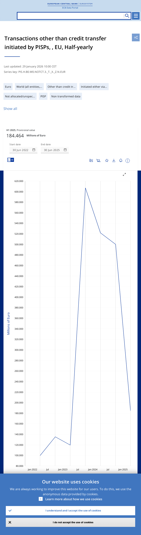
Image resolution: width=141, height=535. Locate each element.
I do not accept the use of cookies (73, 522)
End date (46, 144)
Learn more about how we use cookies (73, 499)
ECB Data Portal (70, 7)
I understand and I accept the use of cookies (73, 510)
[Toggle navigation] (136, 16)
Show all (10, 108)
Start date (15, 144)
